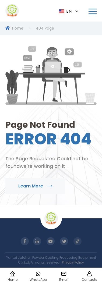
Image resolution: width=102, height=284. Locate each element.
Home (17, 28)
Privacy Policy (73, 262)
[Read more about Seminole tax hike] (93, 11)
